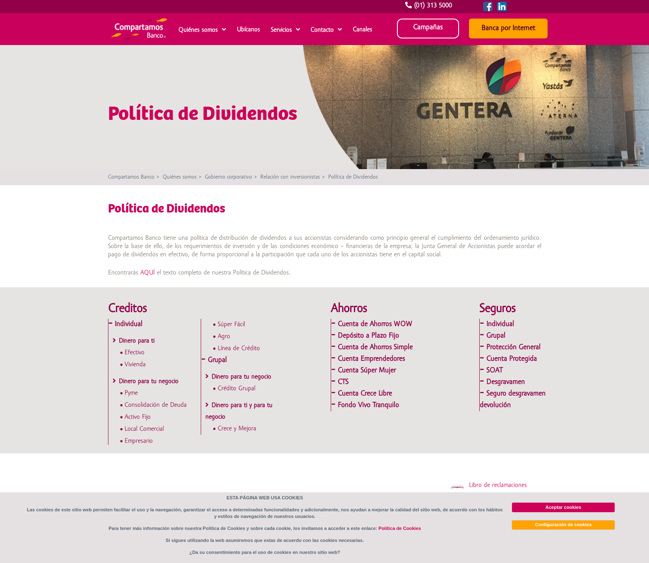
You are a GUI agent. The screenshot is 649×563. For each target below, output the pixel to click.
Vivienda (135, 364)
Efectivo (134, 352)
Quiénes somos (198, 30)
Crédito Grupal (236, 388)
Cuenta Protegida (511, 359)
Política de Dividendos (353, 177)
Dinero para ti (136, 341)
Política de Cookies (400, 528)
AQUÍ (147, 273)
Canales (362, 29)
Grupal (217, 360)
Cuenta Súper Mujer (367, 370)
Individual (128, 324)
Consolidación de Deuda (156, 405)
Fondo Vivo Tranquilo (368, 405)
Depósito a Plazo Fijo (368, 335)
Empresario (139, 441)
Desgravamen (505, 382)
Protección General (513, 347)
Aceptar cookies (563, 507)
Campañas (427, 27)
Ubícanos (248, 29)
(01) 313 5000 (429, 5)
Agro (224, 336)
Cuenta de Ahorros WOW (375, 324)
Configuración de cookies (563, 524)
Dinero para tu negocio (148, 381)
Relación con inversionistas (290, 177)
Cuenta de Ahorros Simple (375, 347)
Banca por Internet (508, 28)
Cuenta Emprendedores (371, 359)
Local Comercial (144, 429)
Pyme (131, 393)
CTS (343, 382)
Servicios (281, 30)
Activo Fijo (138, 417)
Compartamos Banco (131, 177)
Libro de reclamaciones (488, 485)
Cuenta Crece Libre (365, 393)
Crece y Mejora (237, 428)
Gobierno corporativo (228, 177)
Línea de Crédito (239, 348)
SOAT (494, 370)
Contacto (322, 30)
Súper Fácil (231, 324)
